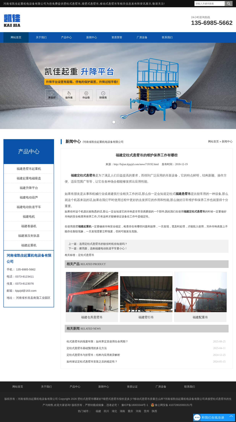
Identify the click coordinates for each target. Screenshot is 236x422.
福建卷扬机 (28, 226)
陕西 (154, 411)
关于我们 (46, 386)
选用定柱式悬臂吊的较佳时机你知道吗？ (103, 243)
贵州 (146, 411)
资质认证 (132, 386)
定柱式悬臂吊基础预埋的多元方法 (87, 348)
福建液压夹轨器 (29, 235)
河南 (138, 411)
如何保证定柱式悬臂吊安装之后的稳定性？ (92, 361)
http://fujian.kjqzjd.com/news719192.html (136, 164)
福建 (98, 411)
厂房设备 (161, 386)
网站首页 (213, 141)
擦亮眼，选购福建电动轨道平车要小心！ (103, 248)
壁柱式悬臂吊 (72, 3)
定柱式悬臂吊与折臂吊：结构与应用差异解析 (93, 354)
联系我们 (189, 386)
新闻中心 (227, 141)
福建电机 (29, 216)
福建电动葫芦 (29, 197)
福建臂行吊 (146, 317)
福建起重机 (28, 245)
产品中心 (75, 386)
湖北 (114, 411)
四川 (106, 411)
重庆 (130, 411)
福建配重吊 (200, 317)
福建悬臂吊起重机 (29, 168)
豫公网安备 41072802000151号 (171, 404)
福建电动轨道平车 (29, 207)
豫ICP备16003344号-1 (134, 404)
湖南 (122, 411)
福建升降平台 (29, 187)
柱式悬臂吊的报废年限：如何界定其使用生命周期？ (97, 341)
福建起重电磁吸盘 (29, 178)
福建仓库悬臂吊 (92, 317)
